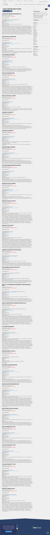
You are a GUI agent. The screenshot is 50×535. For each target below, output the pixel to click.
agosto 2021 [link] (35, 24)
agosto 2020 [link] (35, 36)
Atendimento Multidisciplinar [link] (13, 79)
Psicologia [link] (7, 80)
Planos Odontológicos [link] (32, 4)
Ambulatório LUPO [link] (11, 137)
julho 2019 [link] (34, 42)
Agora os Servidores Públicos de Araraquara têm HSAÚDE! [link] (40, 13)
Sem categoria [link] (35, 54)
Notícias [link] (34, 52)
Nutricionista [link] (8, 257)
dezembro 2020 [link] (35, 32)
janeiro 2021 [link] (35, 31)
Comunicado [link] (35, 48)
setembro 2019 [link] (35, 40)
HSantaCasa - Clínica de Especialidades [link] (14, 153)
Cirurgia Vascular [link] (8, 391)
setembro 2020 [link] (35, 35)
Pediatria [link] (7, 452)
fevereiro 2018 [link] (35, 44)
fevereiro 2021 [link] (35, 30)
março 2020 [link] (35, 39)
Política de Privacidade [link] (10, 529)
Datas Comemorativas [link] (36, 49)
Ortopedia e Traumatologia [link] (9, 44)
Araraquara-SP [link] (6, 63)
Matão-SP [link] (5, 22)
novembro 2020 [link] (35, 33)
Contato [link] (44, 4)
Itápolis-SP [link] (5, 104)
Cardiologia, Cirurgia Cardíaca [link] (10, 62)
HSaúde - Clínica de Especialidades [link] (13, 207)
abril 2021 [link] (34, 28)
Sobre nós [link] (20, 4)
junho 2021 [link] (34, 26)
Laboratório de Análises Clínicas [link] (10, 21)
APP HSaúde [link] (16, 4)
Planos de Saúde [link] (25, 4)
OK (8, 531)
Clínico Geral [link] (7, 208)
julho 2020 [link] (34, 37)
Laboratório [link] (10, 20)
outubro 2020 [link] (35, 34)
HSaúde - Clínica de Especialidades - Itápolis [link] (15, 43)
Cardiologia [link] (7, 103)
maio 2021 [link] (34, 27)
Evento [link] (34, 50)
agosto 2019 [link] (35, 41)
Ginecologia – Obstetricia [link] (9, 138)
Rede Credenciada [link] (39, 4)
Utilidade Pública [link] (35, 55)
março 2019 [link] (34, 43)
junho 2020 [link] (34, 38)
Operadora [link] (34, 53)
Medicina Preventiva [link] (36, 51)
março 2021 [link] (34, 29)
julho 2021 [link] (34, 25)
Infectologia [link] (7, 372)
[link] (49, 6)
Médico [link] (10, 61)
